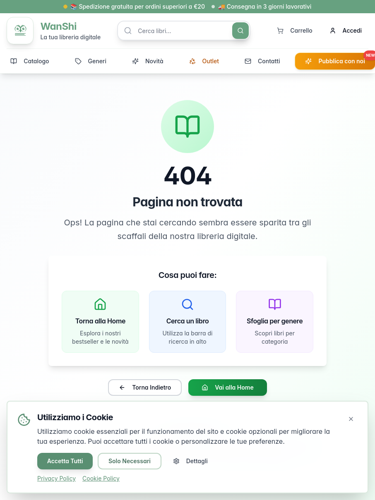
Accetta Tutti (65, 460)
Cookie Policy (101, 478)
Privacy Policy (56, 478)
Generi (90, 61)
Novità (147, 61)
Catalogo (29, 61)
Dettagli (190, 460)
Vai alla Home (227, 388)
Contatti (262, 61)
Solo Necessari (130, 460)
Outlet (204, 61)
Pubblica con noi (340, 59)
